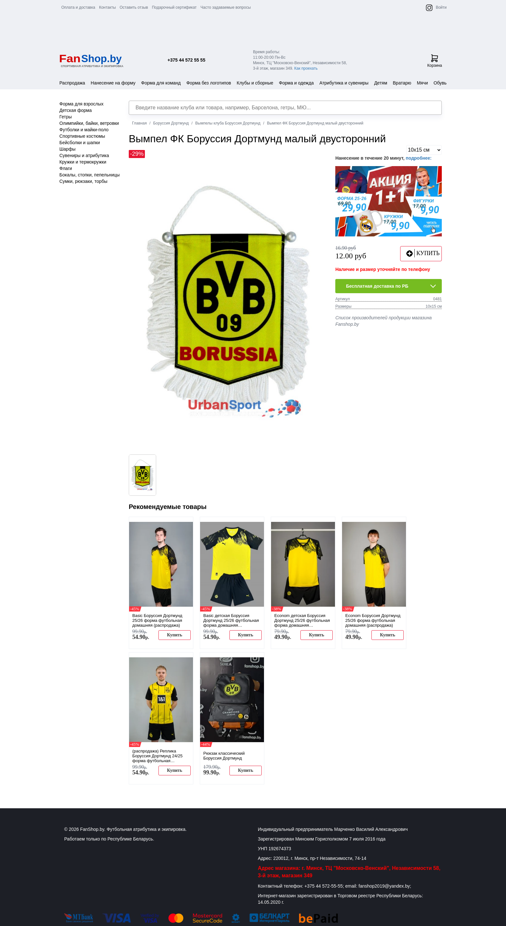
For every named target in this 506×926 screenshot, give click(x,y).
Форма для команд (161, 82)
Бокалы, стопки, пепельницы (89, 174)
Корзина (434, 61)
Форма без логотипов (208, 82)
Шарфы (67, 149)
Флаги (65, 168)
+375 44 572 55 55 (186, 60)
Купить (174, 634)
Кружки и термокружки (82, 161)
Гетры (65, 116)
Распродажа (72, 82)
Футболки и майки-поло (83, 129)
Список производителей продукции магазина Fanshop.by (383, 321)
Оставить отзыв (134, 7)
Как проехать (306, 68)
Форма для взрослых (81, 103)
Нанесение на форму (113, 82)
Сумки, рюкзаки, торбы (83, 181)
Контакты (107, 7)
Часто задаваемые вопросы (225, 7)
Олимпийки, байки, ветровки (89, 123)
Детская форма (75, 110)
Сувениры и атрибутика (84, 155)
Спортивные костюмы (82, 136)
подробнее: (418, 158)
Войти (441, 7)
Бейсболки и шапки (79, 142)
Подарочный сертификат (174, 7)
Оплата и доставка (78, 7)
